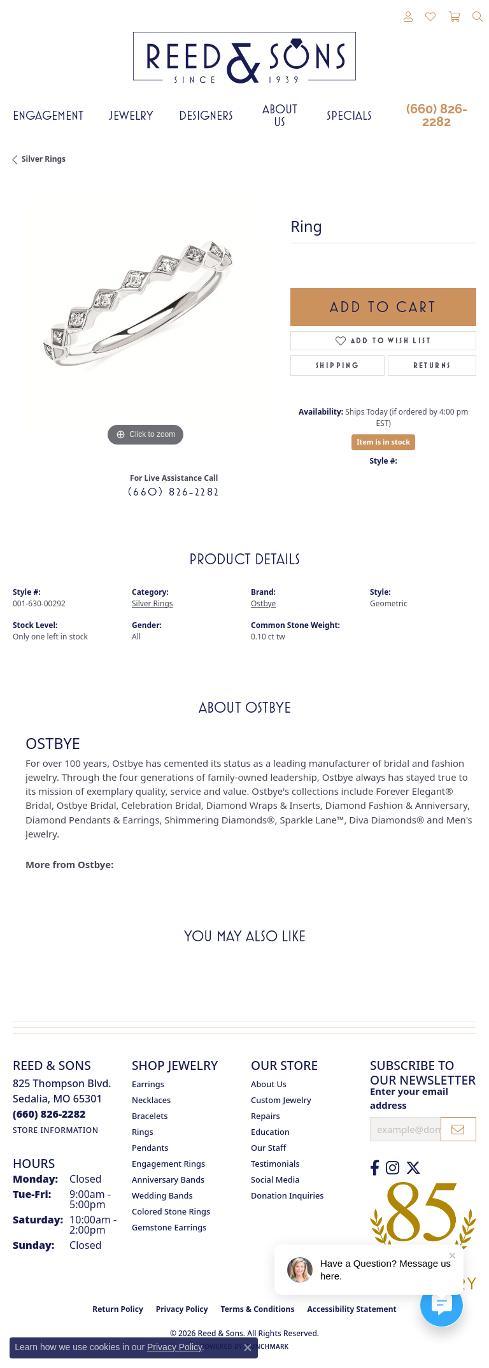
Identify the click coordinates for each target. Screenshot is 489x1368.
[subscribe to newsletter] (458, 1129)
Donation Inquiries (287, 1195)
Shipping (337, 365)
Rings (142, 1131)
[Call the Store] (49, 1114)
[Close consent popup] (248, 1347)
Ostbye (263, 603)
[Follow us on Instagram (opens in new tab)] (392, 1168)
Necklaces (151, 1100)
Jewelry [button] (131, 115)
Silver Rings (44, 158)
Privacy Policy (182, 1309)
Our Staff (268, 1147)
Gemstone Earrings (169, 1227)
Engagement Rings (168, 1163)
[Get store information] (56, 1130)
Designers (206, 115)
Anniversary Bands (168, 1179)
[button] (408, 17)
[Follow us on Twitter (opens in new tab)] (413, 1168)
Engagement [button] (48, 115)
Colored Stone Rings (171, 1211)
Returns (432, 365)
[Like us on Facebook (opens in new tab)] (374, 1168)
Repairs (265, 1116)
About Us (279, 115)
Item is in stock (383, 441)
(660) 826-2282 (436, 115)
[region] (145, 317)
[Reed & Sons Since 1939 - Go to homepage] (244, 48)
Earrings (148, 1084)
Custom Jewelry (281, 1100)
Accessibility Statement (351, 1309)
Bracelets (149, 1116)
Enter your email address (409, 1098)
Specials (349, 115)
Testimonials (275, 1163)
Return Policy (117, 1309)
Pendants (150, 1147)
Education (270, 1131)
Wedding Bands (162, 1195)
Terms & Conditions (258, 1309)
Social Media (275, 1179)
